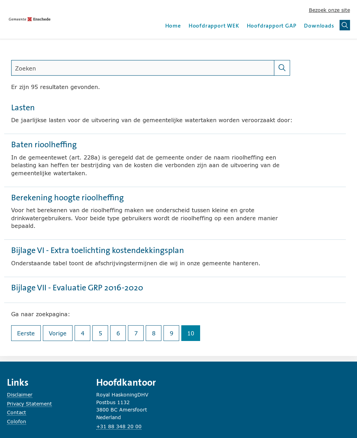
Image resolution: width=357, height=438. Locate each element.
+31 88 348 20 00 (119, 426)
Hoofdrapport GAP (272, 25)
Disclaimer (19, 395)
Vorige (61, 335)
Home (173, 25)
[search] (142, 68)
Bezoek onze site (329, 10)
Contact (16, 412)
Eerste (29, 335)
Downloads (319, 25)
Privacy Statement (29, 404)
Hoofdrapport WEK (214, 25)
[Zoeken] (282, 68)
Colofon (16, 421)
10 (193, 335)
